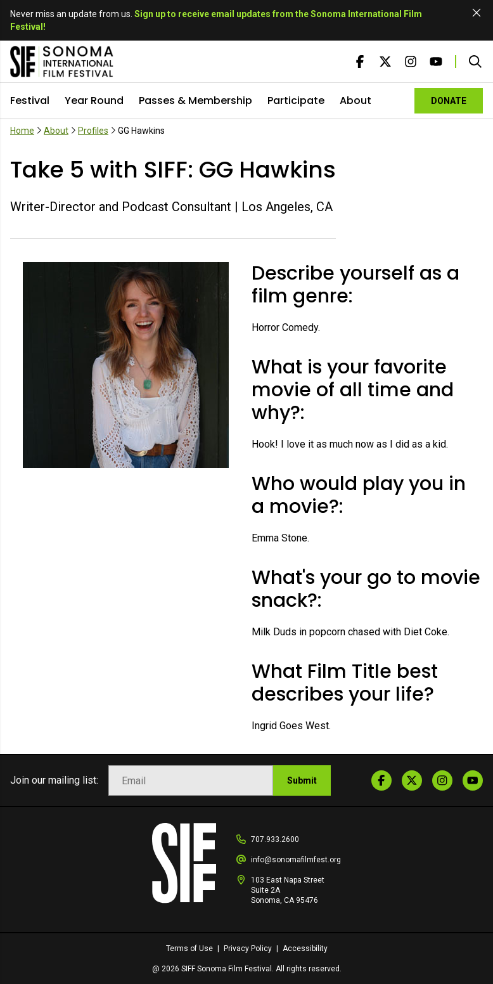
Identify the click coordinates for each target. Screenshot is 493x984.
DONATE (448, 101)
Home (22, 131)
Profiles (93, 131)
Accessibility (305, 948)
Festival (29, 100)
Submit (302, 780)
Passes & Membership (195, 100)
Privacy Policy (249, 948)
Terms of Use (190, 948)
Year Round (94, 100)
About (355, 100)
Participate (295, 100)
